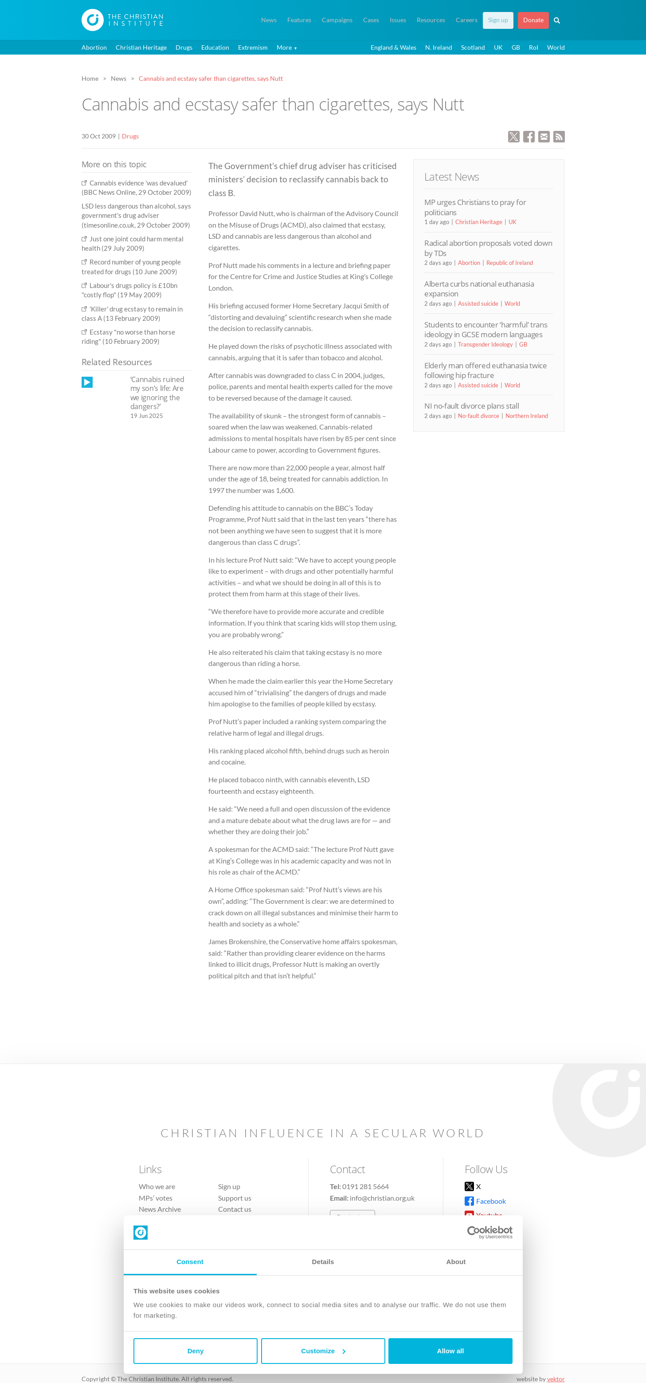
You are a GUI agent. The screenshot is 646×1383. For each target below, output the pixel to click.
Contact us (234, 1209)
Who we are (157, 1186)
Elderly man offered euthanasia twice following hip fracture (485, 370)
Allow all (450, 1351)
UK (498, 47)
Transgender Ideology (485, 344)
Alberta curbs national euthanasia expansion (479, 289)
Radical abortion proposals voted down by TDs (488, 248)
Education (215, 47)
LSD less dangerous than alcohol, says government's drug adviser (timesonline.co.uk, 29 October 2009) (136, 215)
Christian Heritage (141, 47)
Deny (196, 1351)
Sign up (498, 20)
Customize (323, 1351)
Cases (371, 20)
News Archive (160, 1209)
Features (299, 20)
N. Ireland (438, 47)
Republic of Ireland (509, 262)
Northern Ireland (526, 415)
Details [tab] (323, 1261)
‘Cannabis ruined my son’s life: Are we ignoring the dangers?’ (157, 393)
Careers (467, 20)
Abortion (94, 47)
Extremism (253, 47)
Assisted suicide (478, 303)
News (269, 20)
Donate (533, 20)
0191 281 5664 (365, 1186)
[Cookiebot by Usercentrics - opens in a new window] (474, 1232)
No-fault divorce (478, 415)
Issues (398, 20)
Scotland (473, 47)
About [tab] (456, 1261)
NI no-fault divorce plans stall (471, 406)
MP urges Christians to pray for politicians (475, 207)
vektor (556, 1379)
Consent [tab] (190, 1261)
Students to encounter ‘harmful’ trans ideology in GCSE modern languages (485, 329)
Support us (234, 1198)
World (556, 47)
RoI (533, 47)
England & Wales (393, 47)
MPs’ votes (155, 1198)
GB (516, 47)
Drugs (184, 47)
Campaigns (337, 20)
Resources (431, 20)
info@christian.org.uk (382, 1198)
